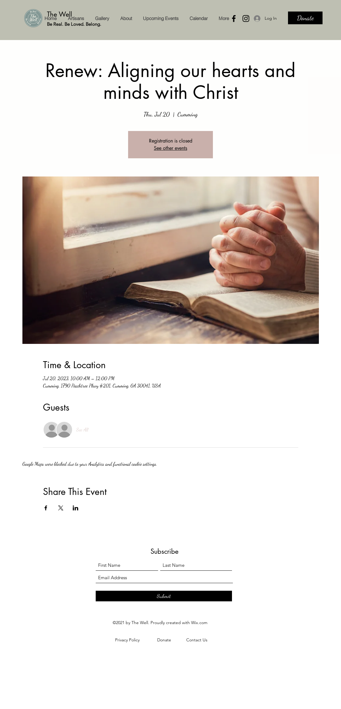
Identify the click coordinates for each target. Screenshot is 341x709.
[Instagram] (245, 18)
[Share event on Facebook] (46, 508)
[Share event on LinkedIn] (75, 508)
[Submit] (164, 596)
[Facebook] (233, 18)
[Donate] (305, 18)
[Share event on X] (61, 508)
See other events (170, 148)
